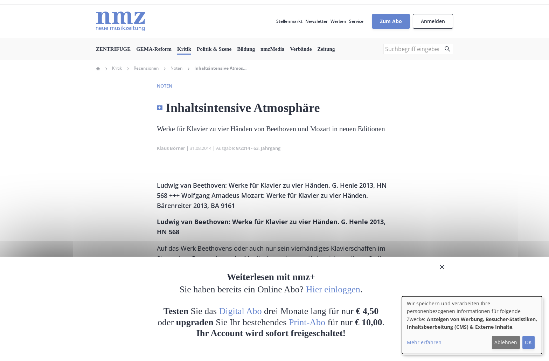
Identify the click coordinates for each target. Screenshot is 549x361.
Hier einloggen (333, 289)
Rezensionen (146, 68)
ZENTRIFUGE (113, 49)
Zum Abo (391, 21)
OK (528, 342)
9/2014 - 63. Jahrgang (258, 148)
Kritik (184, 49)
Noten (176, 68)
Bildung (246, 49)
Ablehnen (505, 342)
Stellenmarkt (289, 21)
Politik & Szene (214, 49)
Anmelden (433, 21)
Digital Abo (240, 311)
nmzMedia (272, 49)
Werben (338, 21)
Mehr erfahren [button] (424, 342)
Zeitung (326, 49)
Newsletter (316, 21)
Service (356, 21)
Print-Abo (307, 322)
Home (98, 69)
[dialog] (472, 325)
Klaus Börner (171, 148)
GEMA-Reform (154, 49)
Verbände (301, 49)
